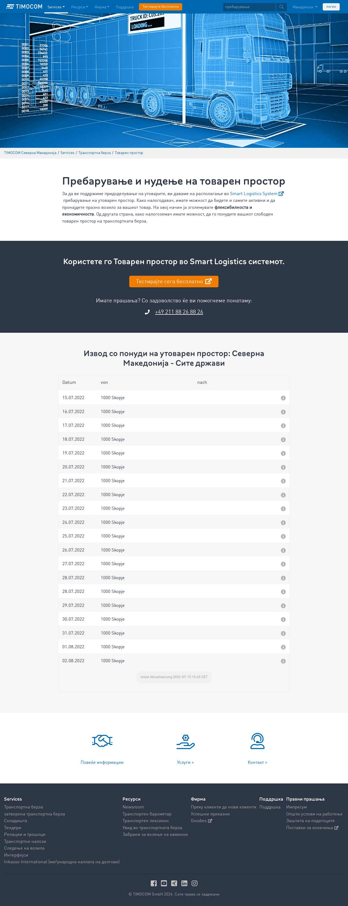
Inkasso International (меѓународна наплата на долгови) (62, 862)
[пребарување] (249, 7)
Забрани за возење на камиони (155, 834)
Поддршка (270, 807)
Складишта (15, 821)
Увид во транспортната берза (152, 828)
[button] (174, 397)
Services (13, 799)
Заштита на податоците (310, 821)
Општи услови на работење (314, 814)
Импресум (296, 807)
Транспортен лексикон (146, 821)
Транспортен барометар (147, 814)
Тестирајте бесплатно (160, 7)
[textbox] (255, 7)
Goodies (201, 821)
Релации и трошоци (24, 834)
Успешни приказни (210, 814)
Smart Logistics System (254, 194)
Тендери (12, 828)
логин (331, 7)
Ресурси (132, 799)
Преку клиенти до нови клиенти (223, 807)
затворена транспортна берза (34, 814)
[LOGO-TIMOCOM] (24, 6)
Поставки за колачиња (312, 828)
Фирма (198, 799)
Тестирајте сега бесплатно (170, 282)
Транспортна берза (23, 807)
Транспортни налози (25, 841)
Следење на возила (24, 848)
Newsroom (133, 807)
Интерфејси (16, 855)
